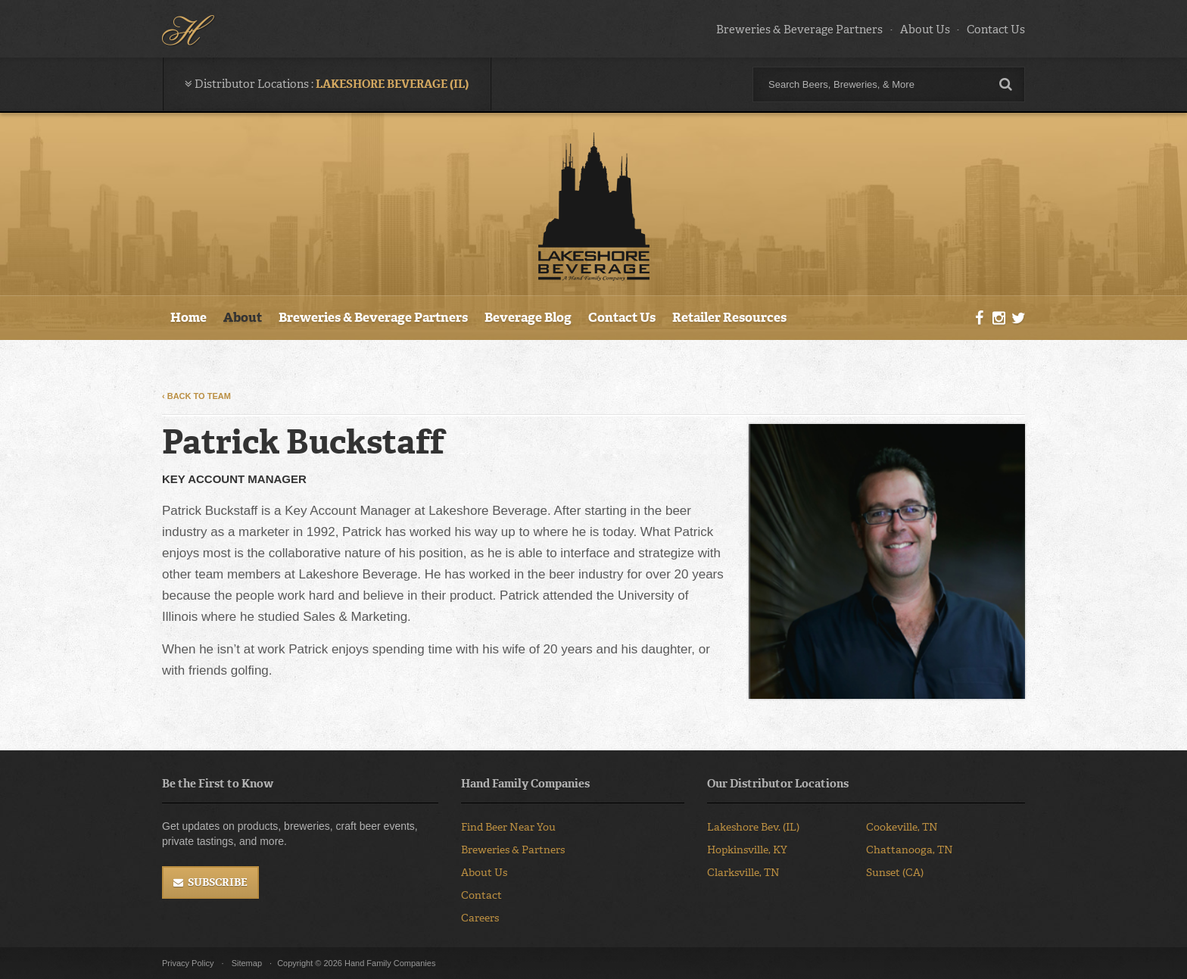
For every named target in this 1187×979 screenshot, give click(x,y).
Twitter (1018, 319)
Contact (481, 895)
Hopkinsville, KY (747, 850)
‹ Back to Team (196, 396)
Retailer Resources (729, 317)
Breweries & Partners (513, 850)
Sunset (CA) (895, 872)
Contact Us (996, 29)
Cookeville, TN (902, 827)
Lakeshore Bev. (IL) (753, 827)
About (242, 317)
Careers (480, 918)
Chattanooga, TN (909, 850)
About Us (925, 29)
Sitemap (247, 963)
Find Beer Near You (508, 827)
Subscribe (218, 882)
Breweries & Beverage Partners (799, 29)
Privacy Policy (187, 963)
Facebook (979, 319)
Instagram (998, 319)
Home (188, 317)
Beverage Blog (528, 317)
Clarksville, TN (743, 872)
